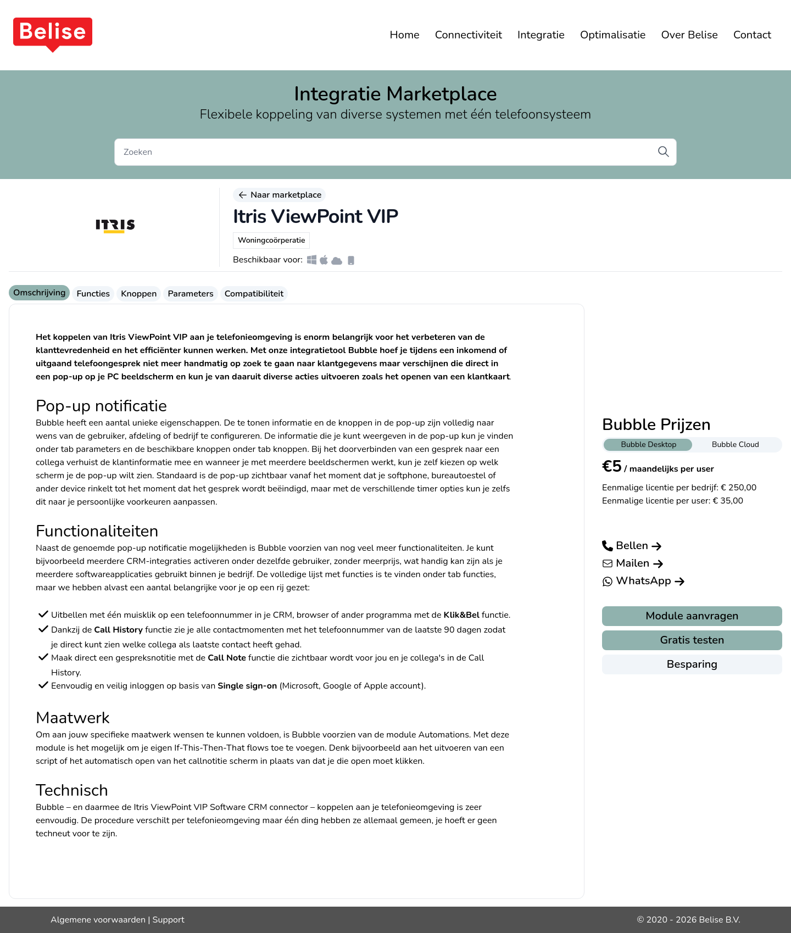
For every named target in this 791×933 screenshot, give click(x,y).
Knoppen (139, 294)
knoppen (290, 449)
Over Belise (689, 34)
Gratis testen (692, 640)
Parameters (190, 294)
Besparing (692, 664)
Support (169, 920)
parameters (98, 449)
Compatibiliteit (254, 294)
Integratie (541, 34)
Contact (752, 34)
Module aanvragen (691, 615)
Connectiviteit (468, 34)
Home (405, 34)
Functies (93, 294)
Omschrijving (39, 293)
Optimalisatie (613, 34)
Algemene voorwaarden (98, 920)
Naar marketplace (279, 195)
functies (478, 574)
